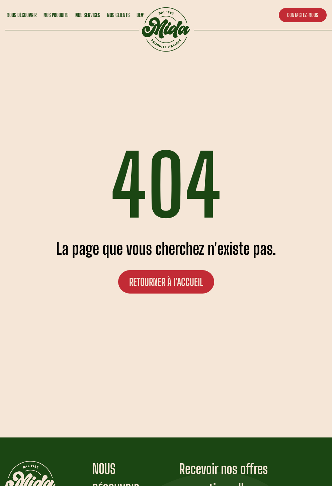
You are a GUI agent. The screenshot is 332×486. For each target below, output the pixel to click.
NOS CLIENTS (118, 15)
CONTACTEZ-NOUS (302, 15)
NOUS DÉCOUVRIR (22, 15)
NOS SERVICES (87, 15)
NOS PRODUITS (56, 15)
